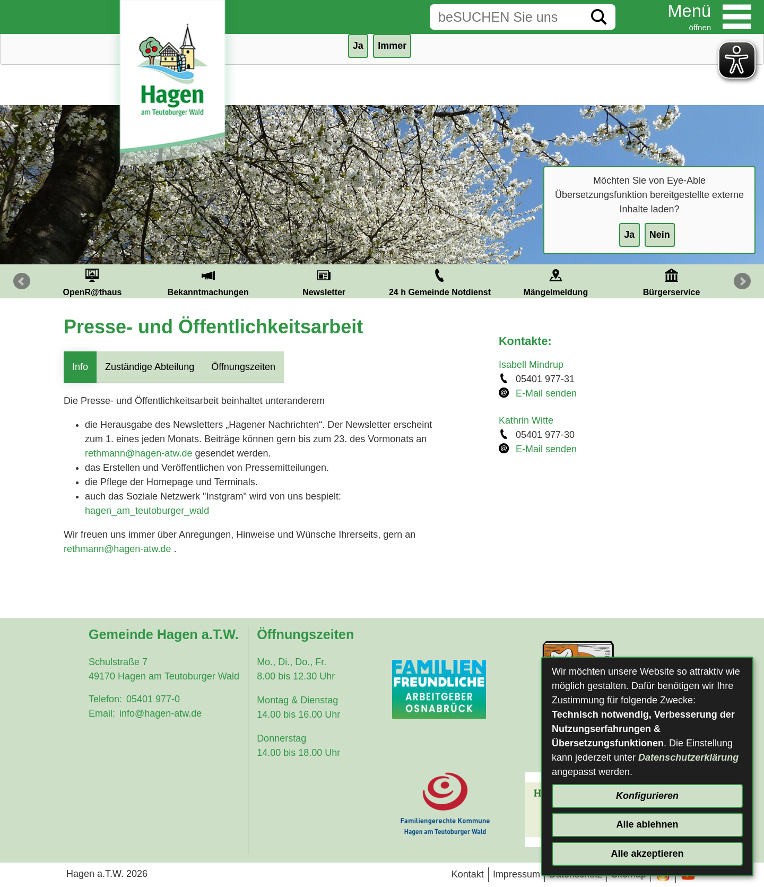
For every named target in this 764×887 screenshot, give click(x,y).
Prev (21, 281)
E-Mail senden (546, 393)
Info (80, 366)
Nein (659, 234)
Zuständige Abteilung (149, 366)
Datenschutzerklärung (688, 757)
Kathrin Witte (526, 420)
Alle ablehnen (647, 824)
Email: (102, 713)
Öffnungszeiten (243, 366)
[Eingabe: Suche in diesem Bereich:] (506, 17)
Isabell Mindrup (531, 364)
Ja (629, 234)
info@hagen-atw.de (160, 713)
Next (742, 281)
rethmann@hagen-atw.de (138, 453)
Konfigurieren (647, 795)
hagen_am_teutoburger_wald (147, 510)
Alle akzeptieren (647, 853)
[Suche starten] (599, 17)
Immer (392, 45)
